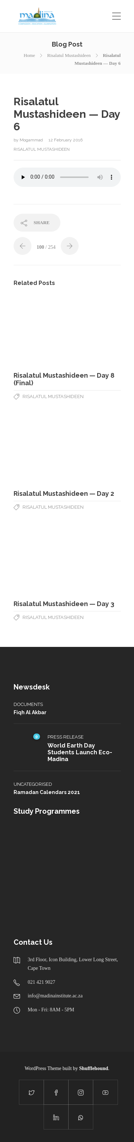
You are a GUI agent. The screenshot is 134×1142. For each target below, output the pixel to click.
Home (29, 55)
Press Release (66, 737)
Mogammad (32, 139)
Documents (28, 704)
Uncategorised (33, 784)
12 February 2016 (66, 139)
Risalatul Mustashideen (69, 55)
